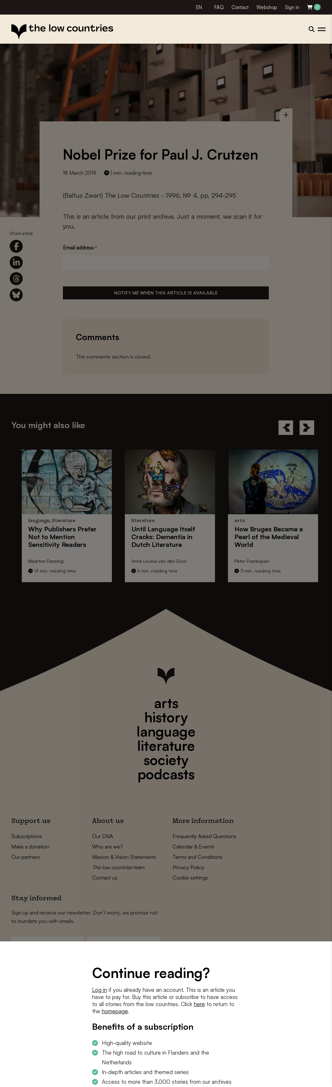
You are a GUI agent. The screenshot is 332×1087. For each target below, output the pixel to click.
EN (199, 7)
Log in (99, 989)
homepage (115, 1011)
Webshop (266, 7)
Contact (240, 7)
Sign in (292, 7)
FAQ (219, 7)
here (199, 1004)
